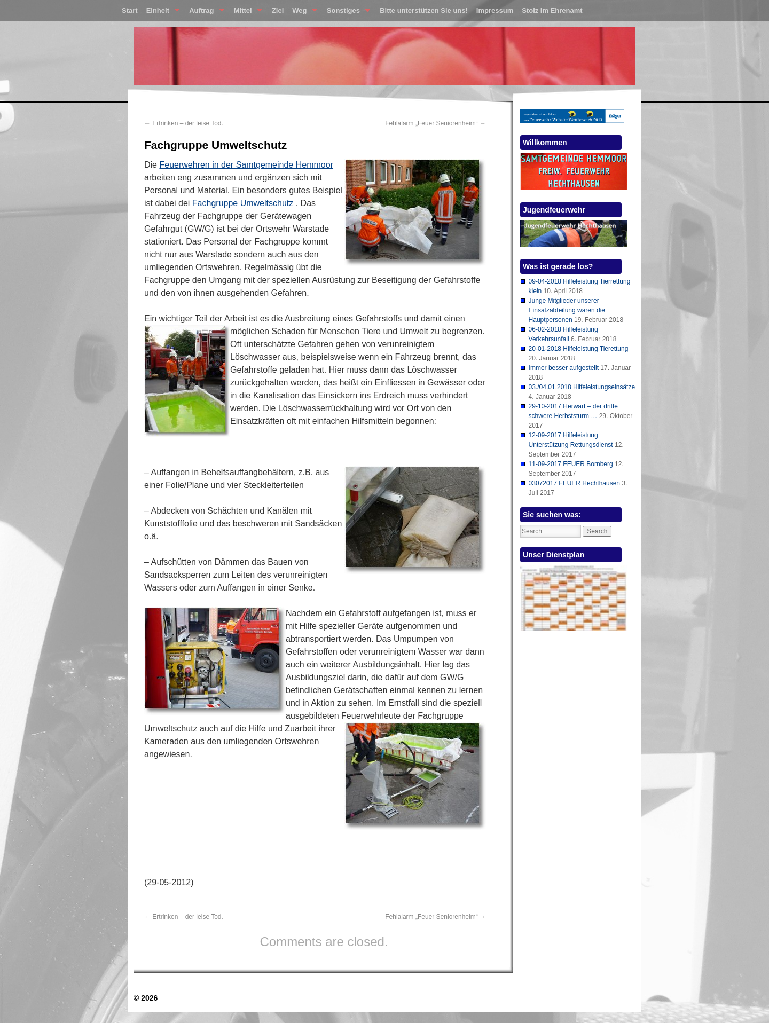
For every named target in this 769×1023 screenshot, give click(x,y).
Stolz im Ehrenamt (552, 10)
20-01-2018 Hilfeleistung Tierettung (579, 348)
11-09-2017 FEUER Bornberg (571, 464)
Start (130, 10)
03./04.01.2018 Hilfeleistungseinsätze (582, 387)
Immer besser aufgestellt (564, 368)
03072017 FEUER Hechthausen (574, 483)
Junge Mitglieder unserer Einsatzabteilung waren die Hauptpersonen (567, 310)
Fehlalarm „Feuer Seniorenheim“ (435, 123)
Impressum (494, 10)
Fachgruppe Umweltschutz (242, 203)
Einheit (161, 12)
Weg (302, 12)
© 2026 (146, 998)
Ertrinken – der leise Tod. (183, 123)
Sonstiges (346, 12)
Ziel (278, 10)
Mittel (246, 12)
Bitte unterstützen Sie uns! (424, 10)
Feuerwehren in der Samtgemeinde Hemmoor (246, 164)
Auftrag (204, 12)
